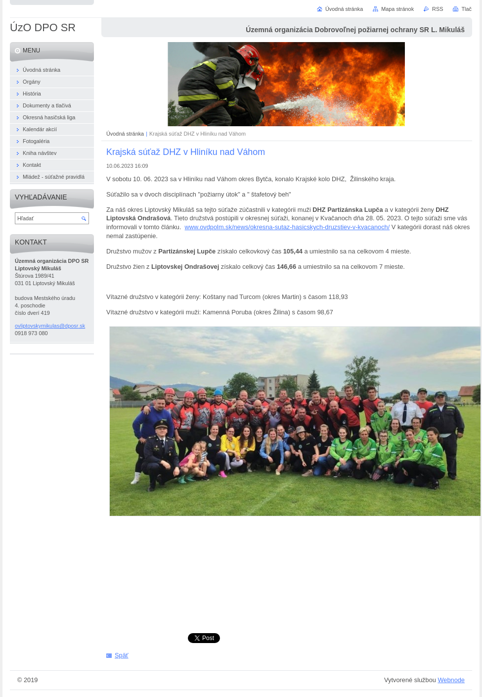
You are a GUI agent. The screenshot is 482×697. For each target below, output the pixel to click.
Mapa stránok (397, 9)
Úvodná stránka (125, 134)
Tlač (466, 9)
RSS (437, 9)
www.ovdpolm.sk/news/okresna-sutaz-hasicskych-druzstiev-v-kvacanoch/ (287, 227)
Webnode (451, 680)
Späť (122, 655)
